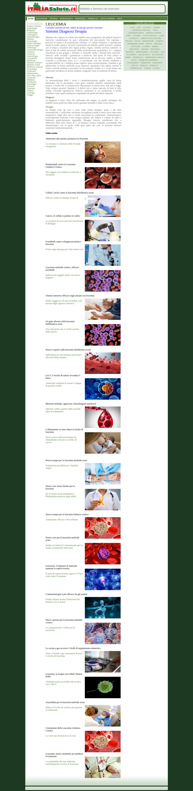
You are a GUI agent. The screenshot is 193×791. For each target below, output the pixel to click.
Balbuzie (31, 30)
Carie (161, 36)
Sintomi (52, 31)
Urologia (31, 92)
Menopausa (138, 57)
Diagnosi (67, 31)
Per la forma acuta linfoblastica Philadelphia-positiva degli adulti (61, 495)
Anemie (156, 27)
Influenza (155, 49)
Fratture (135, 46)
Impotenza (134, 49)
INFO (119, 19)
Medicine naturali (35, 67)
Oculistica (31, 71)
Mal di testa (144, 55)
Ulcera (156, 68)
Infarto (145, 49)
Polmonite (157, 63)
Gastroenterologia (35, 49)
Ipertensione (142, 52)
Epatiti (149, 44)
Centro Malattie (145, 23)
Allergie (147, 27)
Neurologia (32, 69)
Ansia (155, 30)
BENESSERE (41, 19)
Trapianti (31, 88)
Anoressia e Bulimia (141, 30)
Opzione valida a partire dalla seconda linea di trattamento (63, 410)
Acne (132, 27)
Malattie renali (33, 64)
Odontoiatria (32, 73)
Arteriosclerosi (136, 33)
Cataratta (133, 38)
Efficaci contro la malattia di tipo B (62, 198)
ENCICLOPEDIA (107, 19)
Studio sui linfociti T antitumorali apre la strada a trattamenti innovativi (64, 546)
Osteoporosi (133, 63)
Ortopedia (31, 77)
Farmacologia (33, 45)
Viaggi (30, 95)
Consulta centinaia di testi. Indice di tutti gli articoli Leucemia (74, 27)
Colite (137, 41)
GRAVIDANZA (66, 19)
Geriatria (31, 54)
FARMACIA (93, 19)
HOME (31, 19)
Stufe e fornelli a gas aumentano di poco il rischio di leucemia (64, 654)
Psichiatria (31, 82)
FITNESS (53, 19)
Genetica (31, 52)
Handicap (31, 60)
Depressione (148, 41)
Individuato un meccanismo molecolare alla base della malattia (64, 356)
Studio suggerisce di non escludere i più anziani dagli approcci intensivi (64, 302)
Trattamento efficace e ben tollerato (62, 519)
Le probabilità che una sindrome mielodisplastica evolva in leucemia (62, 762)
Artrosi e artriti (154, 33)
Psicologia (31, 84)
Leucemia (154, 52)
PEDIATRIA (80, 19)
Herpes (155, 46)
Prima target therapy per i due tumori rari (64, 249)
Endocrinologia (34, 43)
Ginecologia (32, 56)
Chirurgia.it (32, 34)
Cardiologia (32, 32)
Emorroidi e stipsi (135, 44)
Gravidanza (32, 58)
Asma (128, 36)
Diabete (30, 39)
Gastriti (146, 46)
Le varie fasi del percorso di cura (61, 736)
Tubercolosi (136, 68)
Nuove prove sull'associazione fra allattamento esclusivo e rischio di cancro (61, 440)
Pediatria (31, 79)
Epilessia (158, 44)
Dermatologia (33, 37)
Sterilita (154, 65)
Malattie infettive (35, 62)
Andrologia (32, 28)
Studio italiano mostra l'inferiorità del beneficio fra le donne (63, 600)
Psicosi (135, 65)
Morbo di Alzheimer (148, 60)
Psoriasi (144, 65)
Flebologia (31, 47)
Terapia (81, 31)
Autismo (137, 36)
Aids (139, 27)
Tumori (30, 90)
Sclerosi (30, 86)
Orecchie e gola (34, 75)
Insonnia (130, 52)
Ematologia (32, 41)
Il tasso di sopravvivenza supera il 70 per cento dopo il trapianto (64, 574)
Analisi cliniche (34, 26)
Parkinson (146, 63)
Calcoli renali (150, 36)
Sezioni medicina (35, 23)
